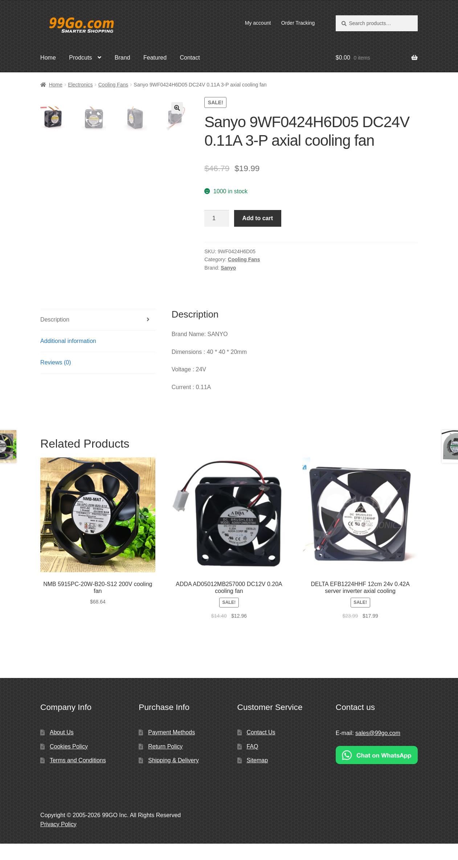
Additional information (68, 357)
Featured (155, 57)
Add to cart (257, 218)
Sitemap (257, 777)
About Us (62, 749)
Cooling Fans (113, 85)
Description (54, 336)
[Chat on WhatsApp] (377, 771)
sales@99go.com (377, 749)
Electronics (80, 85)
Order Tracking (298, 23)
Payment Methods (171, 749)
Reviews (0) (55, 378)
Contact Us (260, 749)
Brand (122, 57)
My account (258, 23)
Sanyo (228, 268)
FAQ (252, 762)
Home (48, 57)
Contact (190, 57)
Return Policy (165, 762)
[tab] (97, 336)
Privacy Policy (58, 840)
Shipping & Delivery (173, 777)
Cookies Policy (69, 762)
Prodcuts (80, 57)
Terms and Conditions (78, 777)
